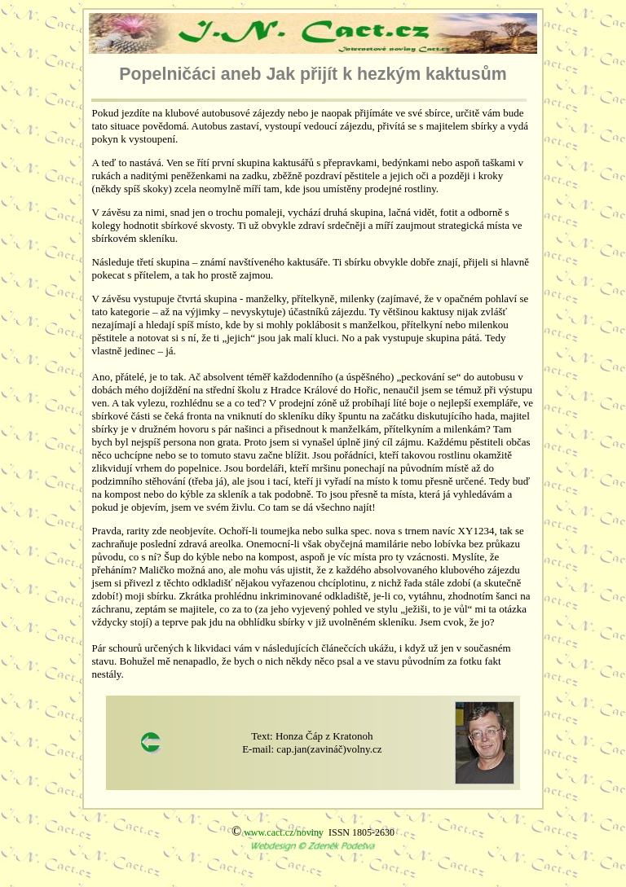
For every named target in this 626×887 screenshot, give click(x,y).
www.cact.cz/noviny (284, 832)
